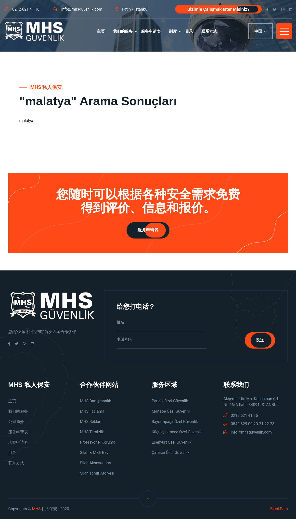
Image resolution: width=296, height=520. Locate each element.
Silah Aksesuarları (95, 463)
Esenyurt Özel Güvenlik (172, 443)
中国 (260, 35)
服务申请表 (151, 35)
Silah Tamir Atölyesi (97, 474)
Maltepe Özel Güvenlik (171, 412)
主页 (101, 35)
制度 (173, 35)
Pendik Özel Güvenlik (170, 401)
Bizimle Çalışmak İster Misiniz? (218, 9)
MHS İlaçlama (92, 412)
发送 (258, 340)
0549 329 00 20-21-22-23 (248, 424)
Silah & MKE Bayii (95, 453)
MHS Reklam (91, 422)
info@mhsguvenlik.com (77, 9)
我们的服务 (123, 35)
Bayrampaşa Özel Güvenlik (175, 422)
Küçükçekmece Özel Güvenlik (177, 432)
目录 (189, 35)
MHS (36, 509)
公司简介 (16, 422)
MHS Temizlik (92, 432)
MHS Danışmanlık (95, 401)
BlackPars (279, 509)
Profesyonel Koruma (97, 443)
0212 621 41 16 (21, 9)
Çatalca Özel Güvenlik (171, 453)
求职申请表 (18, 443)
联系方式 (209, 35)
